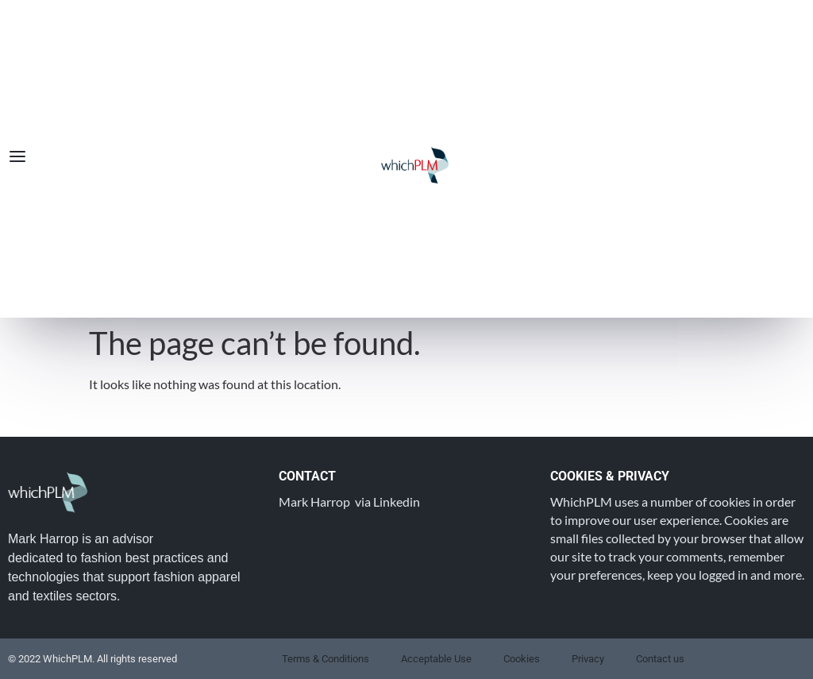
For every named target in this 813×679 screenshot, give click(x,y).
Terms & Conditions (325, 659)
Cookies (521, 659)
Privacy (588, 659)
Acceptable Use (436, 659)
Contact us (660, 659)
